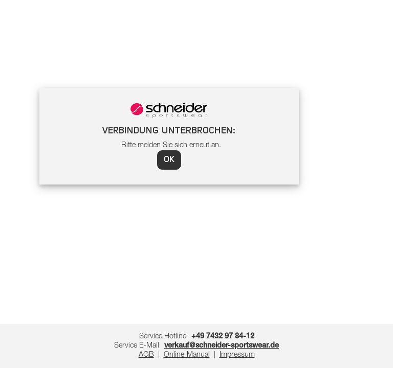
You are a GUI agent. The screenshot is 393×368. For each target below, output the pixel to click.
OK (169, 160)
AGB (146, 355)
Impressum (237, 355)
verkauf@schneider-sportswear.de (221, 346)
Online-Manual (187, 355)
